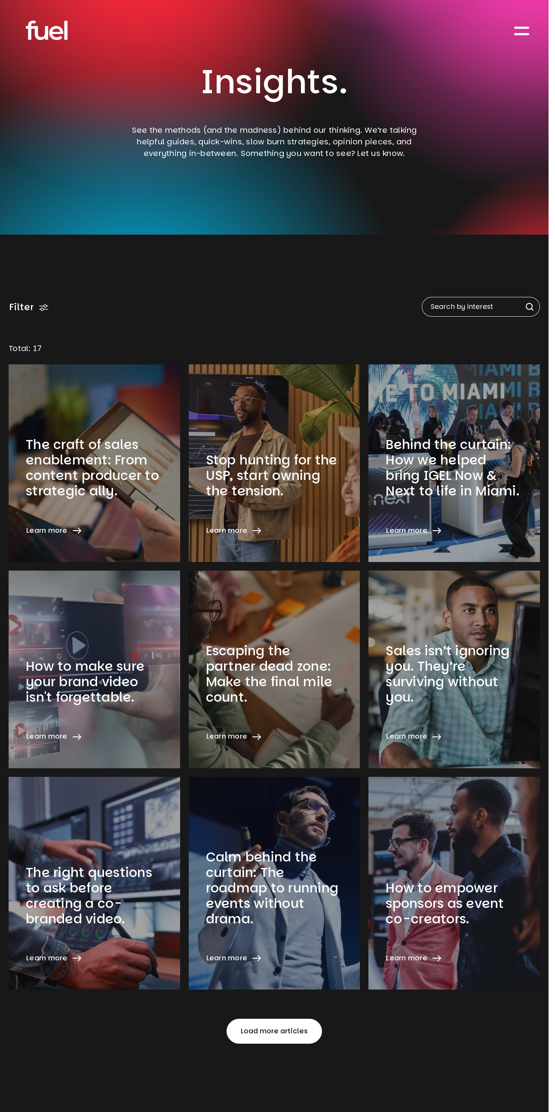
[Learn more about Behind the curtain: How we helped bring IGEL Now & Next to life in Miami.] (454, 463)
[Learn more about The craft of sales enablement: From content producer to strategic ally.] (94, 463)
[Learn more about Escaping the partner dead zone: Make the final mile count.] (274, 669)
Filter (29, 307)
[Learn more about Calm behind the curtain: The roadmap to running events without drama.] (274, 883)
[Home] (46, 30)
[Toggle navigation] (522, 30)
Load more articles (274, 1031)
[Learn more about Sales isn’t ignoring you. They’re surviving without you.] (454, 669)
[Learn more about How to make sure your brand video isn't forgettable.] (94, 669)
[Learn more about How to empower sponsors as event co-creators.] (454, 883)
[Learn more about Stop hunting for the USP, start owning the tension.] (274, 463)
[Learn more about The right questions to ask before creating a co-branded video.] (94, 883)
